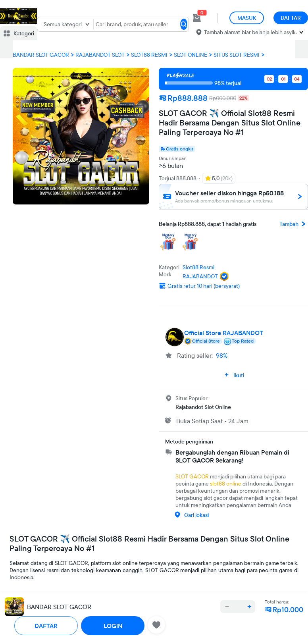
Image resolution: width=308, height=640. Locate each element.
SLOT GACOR (192, 476)
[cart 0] (197, 18)
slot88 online (225, 483)
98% (221, 355)
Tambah (293, 224)
